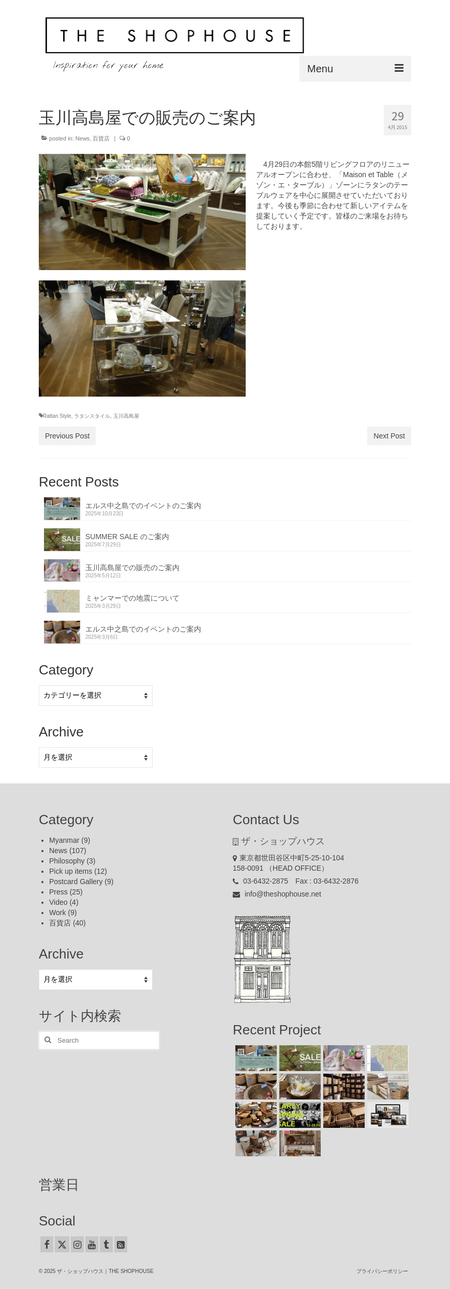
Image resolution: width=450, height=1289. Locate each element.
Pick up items (70, 871)
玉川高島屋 (126, 416)
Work (57, 912)
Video (58, 902)
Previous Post (67, 436)
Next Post (389, 436)
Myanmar (64, 840)
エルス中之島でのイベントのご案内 (143, 505)
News (83, 138)
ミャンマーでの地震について (132, 598)
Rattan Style (57, 416)
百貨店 (101, 138)
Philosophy (67, 861)
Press (58, 892)
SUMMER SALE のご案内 (127, 536)
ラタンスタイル (92, 416)
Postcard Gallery (75, 881)
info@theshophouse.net (277, 894)
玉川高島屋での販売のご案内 (132, 567)
